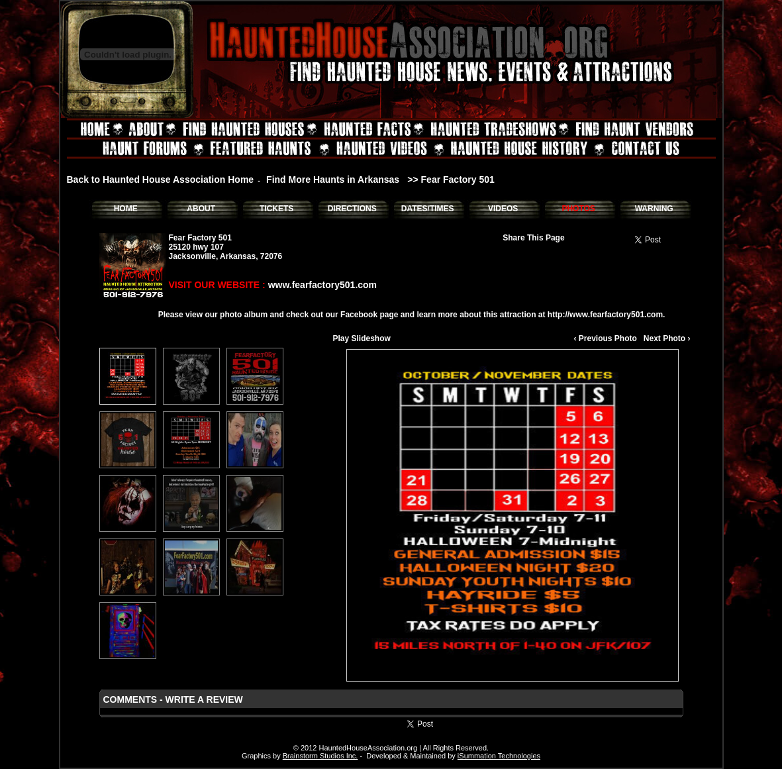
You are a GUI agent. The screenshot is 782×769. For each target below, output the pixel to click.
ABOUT (201, 208)
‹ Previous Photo (604, 338)
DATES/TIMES (427, 208)
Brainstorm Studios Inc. (320, 756)
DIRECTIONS (352, 208)
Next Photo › (667, 338)
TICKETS (276, 208)
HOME (126, 208)
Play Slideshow (362, 338)
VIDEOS (503, 208)
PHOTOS (578, 208)
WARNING (654, 208)
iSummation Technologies (499, 756)
